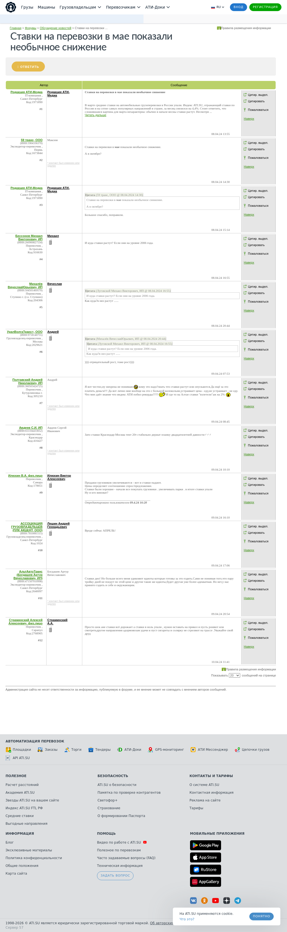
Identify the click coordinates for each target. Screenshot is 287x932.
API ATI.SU (18, 758)
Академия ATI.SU (20, 793)
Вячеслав (54, 283)
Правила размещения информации (246, 28)
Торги (72, 749)
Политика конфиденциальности (34, 858)
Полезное (16, 776)
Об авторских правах (168, 923)
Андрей (53, 331)
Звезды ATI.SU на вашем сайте (32, 800)
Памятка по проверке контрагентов (129, 793)
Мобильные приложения (217, 834)
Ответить (29, 66)
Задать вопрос (115, 875)
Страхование (109, 808)
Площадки (18, 749)
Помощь (106, 834)
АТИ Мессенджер (209, 749)
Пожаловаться (258, 109)
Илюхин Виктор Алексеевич (59, 477)
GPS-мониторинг (166, 749)
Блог (10, 842)
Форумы (30, 28)
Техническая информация (120, 866)
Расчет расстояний (22, 785)
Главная (15, 28)
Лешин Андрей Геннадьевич (58, 525)
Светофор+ (107, 800)
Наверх (249, 118)
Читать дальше (95, 115)
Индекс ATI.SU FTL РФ (24, 808)
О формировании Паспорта (121, 816)
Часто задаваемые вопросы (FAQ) (126, 858)
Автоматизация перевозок (35, 741)
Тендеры (99, 749)
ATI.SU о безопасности (117, 785)
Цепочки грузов (252, 749)
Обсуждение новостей (55, 28)
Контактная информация (211, 793)
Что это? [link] (187, 919)
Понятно (261, 916)
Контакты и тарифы (211, 776)
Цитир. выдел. (258, 94)
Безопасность (113, 776)
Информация (20, 834)
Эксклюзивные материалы (29, 850)
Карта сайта (16, 873)
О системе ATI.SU (204, 785)
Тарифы (196, 808)
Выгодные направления (26, 824)
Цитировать (256, 101)
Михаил (53, 236)
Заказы (48, 749)
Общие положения (22, 866)
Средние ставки (20, 816)
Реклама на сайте (205, 800)
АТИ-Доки (129, 750)
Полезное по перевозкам (119, 850)
